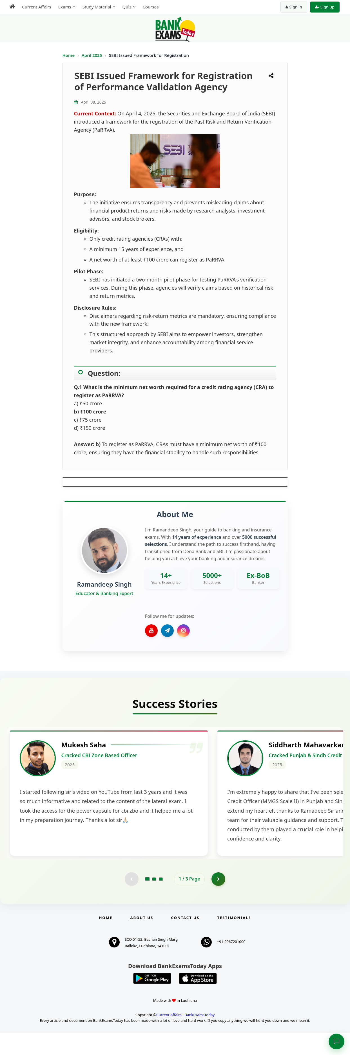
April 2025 (92, 55)
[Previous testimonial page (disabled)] (131, 900)
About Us (141, 939)
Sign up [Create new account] (325, 7)
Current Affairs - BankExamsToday (185, 1036)
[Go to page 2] (154, 900)
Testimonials (234, 939)
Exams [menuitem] (64, 7)
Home (69, 55)
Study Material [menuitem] (96, 7)
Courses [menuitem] (150, 7)
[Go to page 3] (161, 900)
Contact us (185, 939)
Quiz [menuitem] (126, 7)
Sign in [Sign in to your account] (294, 7)
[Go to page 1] (147, 900)
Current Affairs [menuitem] (36, 7)
